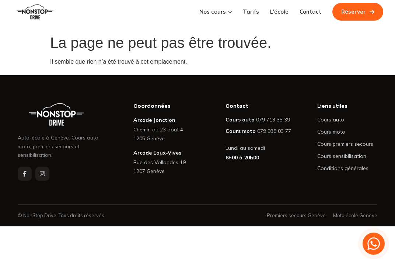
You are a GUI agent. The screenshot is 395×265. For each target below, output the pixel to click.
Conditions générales (342, 168)
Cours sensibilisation (341, 156)
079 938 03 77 (274, 131)
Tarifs (251, 11)
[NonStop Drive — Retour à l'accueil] (35, 12)
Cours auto (330, 119)
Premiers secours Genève (296, 215)
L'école (279, 11)
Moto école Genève (355, 215)
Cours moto (331, 131)
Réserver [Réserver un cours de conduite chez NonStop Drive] (357, 11)
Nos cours (215, 11)
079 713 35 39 (273, 119)
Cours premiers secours (345, 144)
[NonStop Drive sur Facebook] (25, 174)
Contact (310, 11)
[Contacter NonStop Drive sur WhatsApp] (374, 244)
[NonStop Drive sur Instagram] (42, 174)
